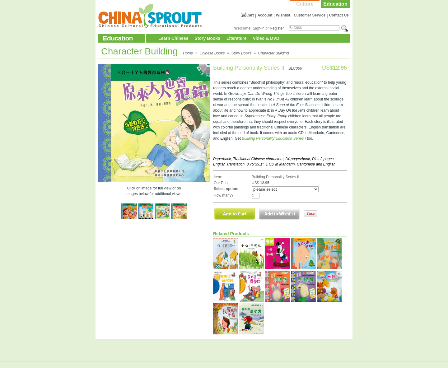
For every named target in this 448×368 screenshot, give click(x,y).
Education (335, 4)
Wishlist (283, 15)
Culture (305, 4)
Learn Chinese (173, 38)
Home (188, 53)
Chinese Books (212, 53)
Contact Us (339, 15)
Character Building (273, 53)
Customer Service (309, 15)
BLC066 (295, 68)
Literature (236, 38)
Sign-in (258, 28)
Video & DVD (266, 38)
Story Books (207, 38)
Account (264, 15)
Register (277, 28)
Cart (250, 15)
